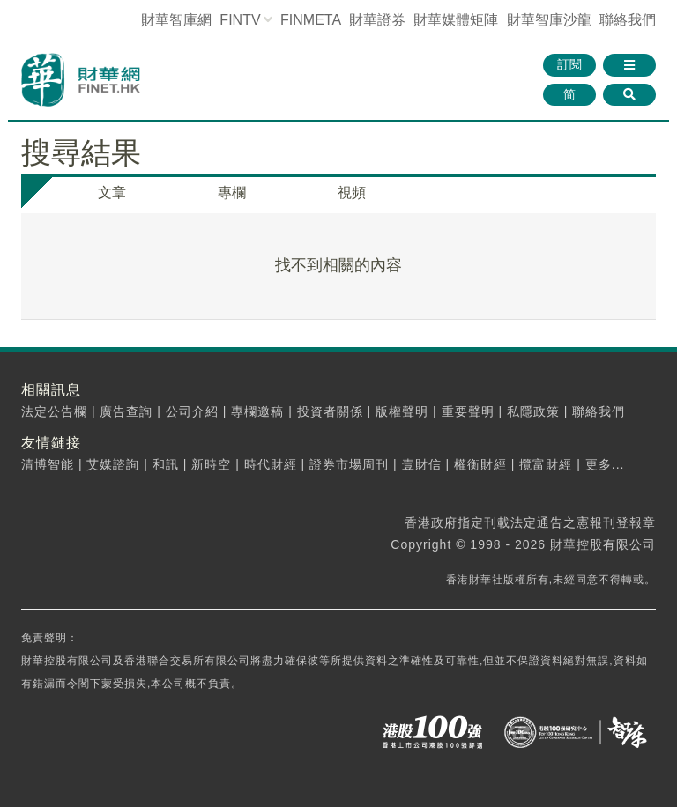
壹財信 (422, 464)
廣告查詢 (126, 411)
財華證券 (377, 19)
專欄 (232, 192)
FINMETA (310, 19)
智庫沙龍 (549, 19)
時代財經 (270, 464)
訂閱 (569, 64)
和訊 (166, 464)
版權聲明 (402, 411)
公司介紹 (192, 411)
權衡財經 (480, 464)
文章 (112, 192)
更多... (605, 464)
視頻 (352, 192)
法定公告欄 (54, 411)
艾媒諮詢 (112, 464)
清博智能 (47, 464)
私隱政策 (533, 411)
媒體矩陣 (455, 19)
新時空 (211, 464)
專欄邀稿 (257, 411)
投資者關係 (330, 411)
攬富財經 (545, 464)
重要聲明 (468, 411)
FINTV (239, 19)
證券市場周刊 (349, 464)
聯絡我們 (627, 19)
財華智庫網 (176, 19)
